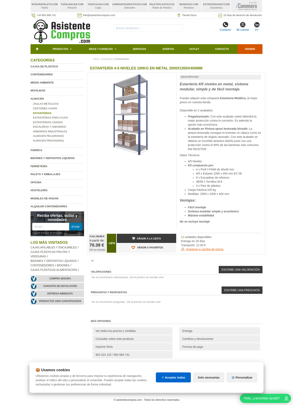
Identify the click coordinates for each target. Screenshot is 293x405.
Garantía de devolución (60, 286)
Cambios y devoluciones (197, 338)
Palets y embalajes (45, 174)
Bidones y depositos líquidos (53, 158)
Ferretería (39, 166)
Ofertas (168, 49)
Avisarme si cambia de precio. (202, 249)
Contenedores (42, 74)
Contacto (225, 26)
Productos (60, 49)
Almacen (37, 98)
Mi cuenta (242, 26)
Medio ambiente (42, 82)
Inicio (96, 58)
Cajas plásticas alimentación (54, 269)
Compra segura (60, 278)
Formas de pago (192, 346)
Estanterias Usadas (48, 122)
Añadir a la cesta (146, 238)
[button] (169, 77)
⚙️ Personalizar (242, 377)
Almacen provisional (49, 140)
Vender (250, 49)
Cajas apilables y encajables (54, 247)
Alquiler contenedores (49, 206)
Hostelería (39, 190)
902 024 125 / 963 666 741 (113, 354)
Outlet (194, 49)
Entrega (187, 331)
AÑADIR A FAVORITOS (146, 247)
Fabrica (36, 150)
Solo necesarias (209, 377)
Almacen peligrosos (48, 135)
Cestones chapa (45, 108)
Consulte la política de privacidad (47, 233)
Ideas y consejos (101, 49)
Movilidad (38, 90)
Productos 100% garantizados (60, 301)
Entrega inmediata (60, 293)
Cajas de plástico (44, 66)
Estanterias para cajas (50, 117)
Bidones (63, 265)
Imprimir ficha (104, 346)
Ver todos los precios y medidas (116, 331)
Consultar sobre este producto (115, 338)
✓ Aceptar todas (173, 377)
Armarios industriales (50, 131)
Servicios (139, 49)
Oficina (36, 182)
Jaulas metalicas (45, 103)
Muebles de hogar (44, 198)
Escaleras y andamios (49, 126)
